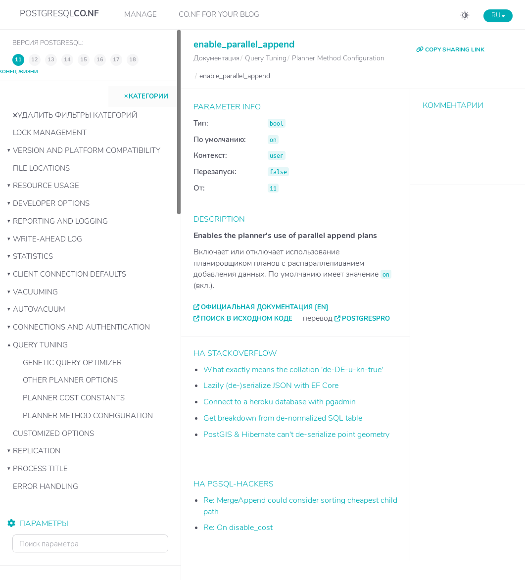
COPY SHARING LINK (450, 49)
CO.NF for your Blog (219, 14)
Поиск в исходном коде (246, 318)
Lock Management (50, 133)
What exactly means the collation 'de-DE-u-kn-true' (293, 369)
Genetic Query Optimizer (72, 363)
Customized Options (53, 433)
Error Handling (45, 486)
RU (498, 15)
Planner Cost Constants (74, 398)
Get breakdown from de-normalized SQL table (282, 418)
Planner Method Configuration (88, 416)
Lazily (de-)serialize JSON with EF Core (270, 385)
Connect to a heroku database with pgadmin (279, 401)
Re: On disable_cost (238, 527)
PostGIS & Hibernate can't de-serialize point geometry (296, 434)
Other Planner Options (70, 380)
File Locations (41, 168)
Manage (140, 14)
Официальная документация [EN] (265, 307)
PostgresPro (366, 318)
